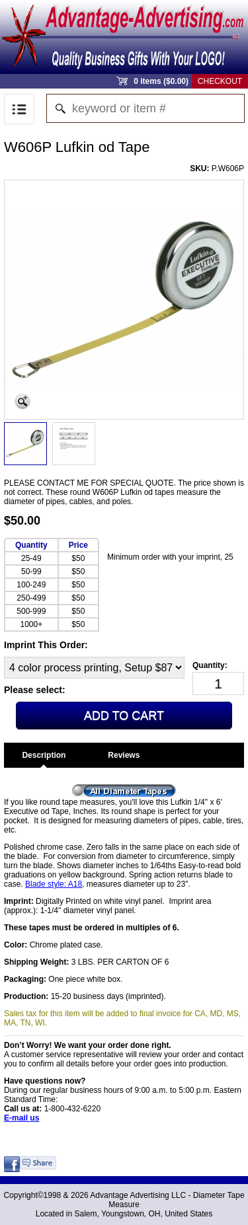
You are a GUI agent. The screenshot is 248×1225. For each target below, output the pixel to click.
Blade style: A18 (53, 884)
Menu (19, 109)
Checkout (220, 81)
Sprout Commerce (124, 37)
